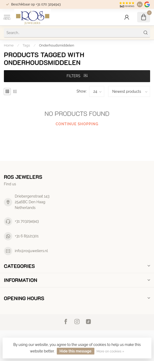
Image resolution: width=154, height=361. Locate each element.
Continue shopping (76, 124)
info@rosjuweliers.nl (31, 251)
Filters (77, 76)
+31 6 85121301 (27, 236)
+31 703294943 (27, 221)
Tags (26, 45)
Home (9, 45)
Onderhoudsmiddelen (56, 45)
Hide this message (76, 351)
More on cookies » (110, 351)
